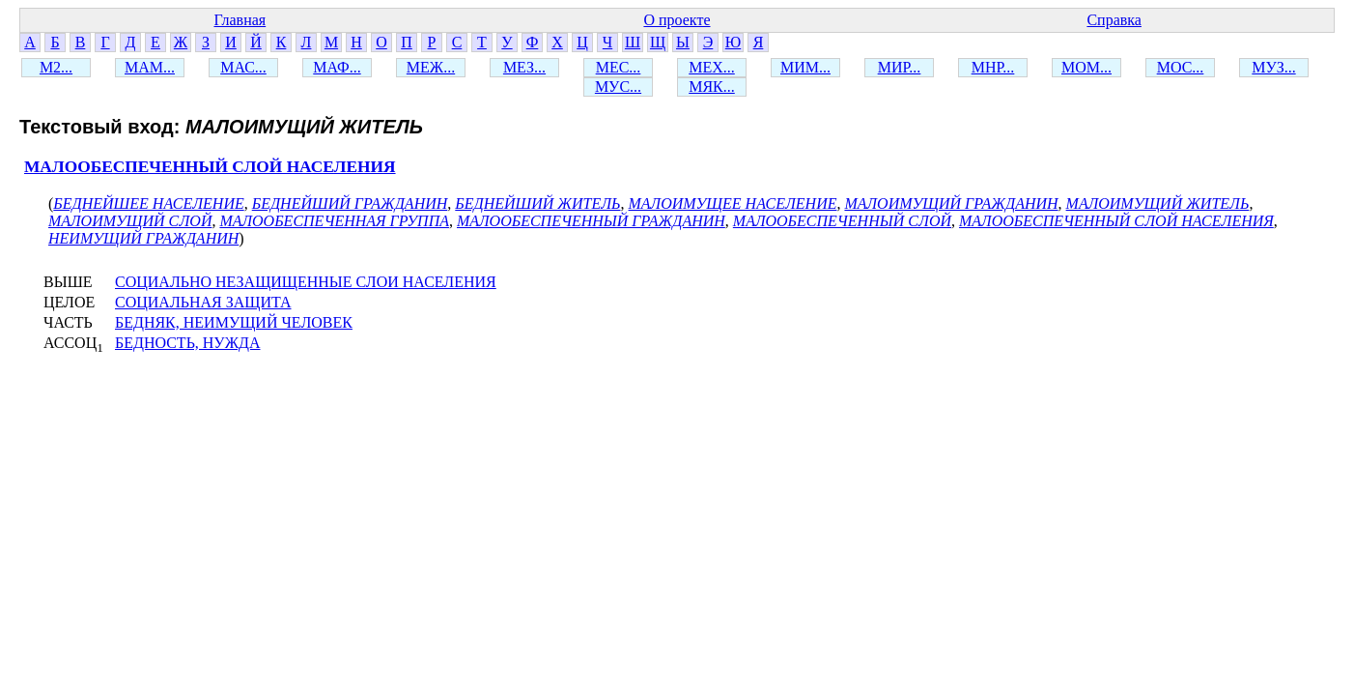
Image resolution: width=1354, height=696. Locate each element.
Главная (239, 20)
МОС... (1180, 67)
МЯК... (712, 86)
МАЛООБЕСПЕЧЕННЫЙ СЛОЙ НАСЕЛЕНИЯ (210, 167)
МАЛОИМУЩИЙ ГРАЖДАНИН (951, 203)
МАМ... (150, 67)
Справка (1114, 20)
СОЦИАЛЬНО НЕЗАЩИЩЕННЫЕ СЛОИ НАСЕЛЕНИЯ (305, 282)
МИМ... (805, 67)
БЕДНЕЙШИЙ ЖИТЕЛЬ (537, 203)
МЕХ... (712, 67)
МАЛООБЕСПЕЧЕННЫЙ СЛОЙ (842, 221)
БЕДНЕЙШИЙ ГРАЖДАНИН (350, 203)
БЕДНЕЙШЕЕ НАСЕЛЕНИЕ (148, 203)
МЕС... (618, 67)
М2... (56, 67)
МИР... (899, 67)
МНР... (993, 67)
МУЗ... (1273, 67)
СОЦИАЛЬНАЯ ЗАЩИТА (203, 302)
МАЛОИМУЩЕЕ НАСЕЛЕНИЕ (733, 203)
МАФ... (336, 67)
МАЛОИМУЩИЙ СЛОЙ (130, 221)
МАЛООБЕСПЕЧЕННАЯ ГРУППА (334, 221)
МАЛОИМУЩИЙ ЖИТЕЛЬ (1158, 203)
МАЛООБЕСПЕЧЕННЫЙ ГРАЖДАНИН (591, 221)
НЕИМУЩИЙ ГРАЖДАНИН (143, 238)
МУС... (618, 86)
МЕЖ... (431, 67)
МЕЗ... (524, 67)
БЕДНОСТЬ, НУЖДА (188, 342)
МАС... (243, 67)
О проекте (676, 20)
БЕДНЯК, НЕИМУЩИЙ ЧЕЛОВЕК (234, 322)
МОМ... (1086, 67)
